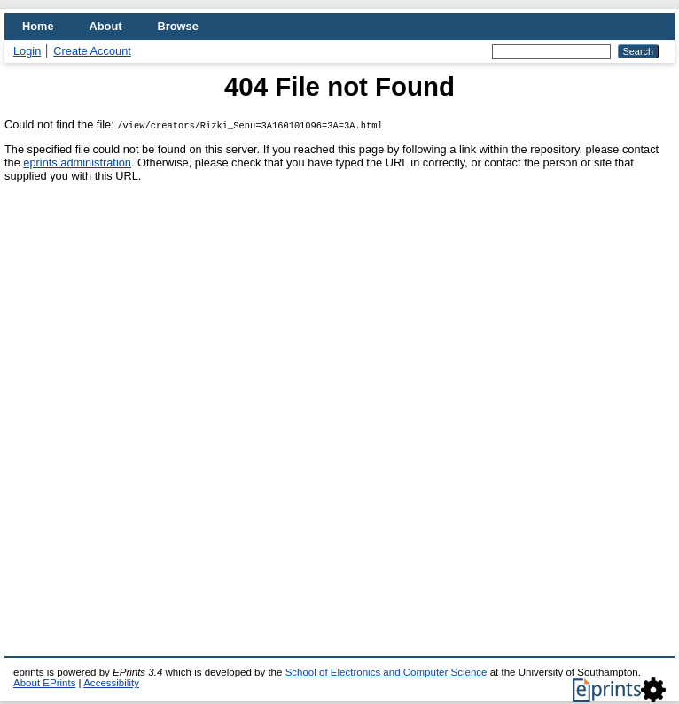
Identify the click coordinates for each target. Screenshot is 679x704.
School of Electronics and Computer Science (386, 672)
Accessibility (111, 682)
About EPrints (44, 682)
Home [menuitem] (38, 26)
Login (27, 51)
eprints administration (77, 162)
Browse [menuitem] (178, 26)
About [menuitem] (106, 26)
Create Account (92, 51)
